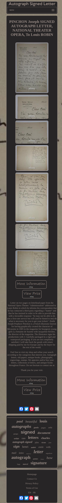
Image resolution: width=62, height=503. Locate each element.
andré (33, 447)
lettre (21, 453)
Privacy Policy (31, 483)
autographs (21, 426)
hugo (18, 464)
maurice (28, 453)
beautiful (31, 421)
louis (43, 421)
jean (50, 443)
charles (45, 438)
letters (33, 437)
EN (29, 492)
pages (43, 428)
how (49, 458)
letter (38, 451)
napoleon (49, 453)
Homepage (32, 474)
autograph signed (22, 442)
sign (16, 446)
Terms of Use (32, 488)
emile (41, 447)
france (42, 459)
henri (25, 446)
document (44, 433)
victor (43, 443)
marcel (25, 464)
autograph (20, 457)
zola (50, 427)
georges (16, 434)
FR (34, 492)
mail (14, 452)
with (48, 447)
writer (16, 438)
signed (28, 432)
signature (39, 463)
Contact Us (32, 479)
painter (35, 459)
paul (20, 421)
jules (37, 442)
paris (36, 427)
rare (24, 438)
